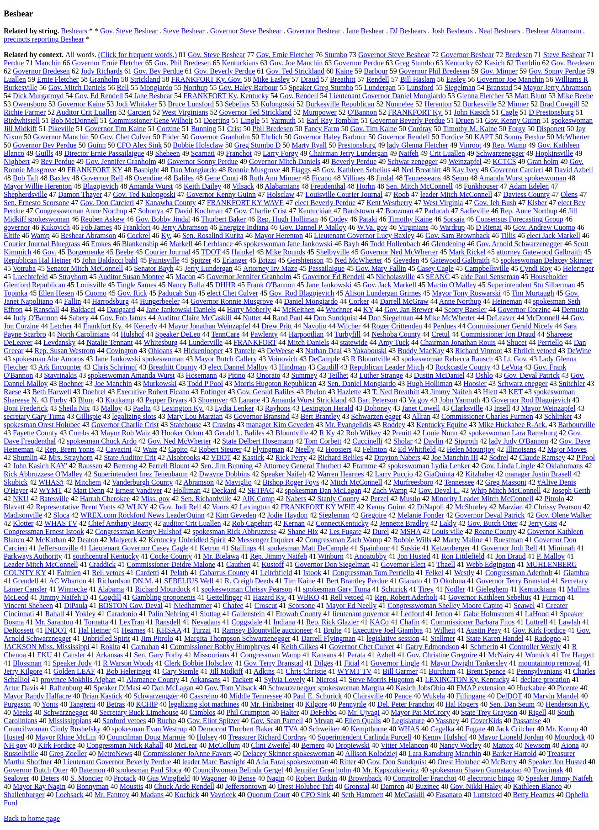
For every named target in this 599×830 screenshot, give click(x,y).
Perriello (550, 342)
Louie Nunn (440, 433)
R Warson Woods (128, 663)
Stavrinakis (60, 375)
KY (368, 309)
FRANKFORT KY (94, 170)
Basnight (146, 170)
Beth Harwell (51, 392)
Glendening (448, 244)
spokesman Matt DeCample (308, 548)
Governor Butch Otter (36, 770)
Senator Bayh (154, 268)
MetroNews (115, 753)
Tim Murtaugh (533, 293)
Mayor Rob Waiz (126, 433)
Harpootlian (306, 334)
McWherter (573, 137)
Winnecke (72, 589)
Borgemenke (85, 252)
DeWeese (280, 350)
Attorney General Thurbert (302, 466)
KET (516, 392)
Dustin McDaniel (439, 375)
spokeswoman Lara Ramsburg (512, 433)
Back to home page (32, 818)
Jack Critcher (515, 729)
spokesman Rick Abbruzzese (234, 531)
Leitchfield (276, 572)
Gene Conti (221, 178)
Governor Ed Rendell (333, 276)
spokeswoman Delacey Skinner (547, 260)
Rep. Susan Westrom (65, 350)
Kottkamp (119, 400)
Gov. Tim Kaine (373, 128)
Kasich (494, 63)
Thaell (445, 564)
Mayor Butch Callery (226, 359)
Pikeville (61, 128)
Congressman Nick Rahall (124, 745)
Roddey (393, 424)
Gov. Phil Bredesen (182, 63)
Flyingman (268, 449)
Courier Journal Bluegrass (42, 244)
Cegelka (442, 729)
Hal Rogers (461, 704)
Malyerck (123, 540)
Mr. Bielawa (221, 556)
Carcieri (139, 112)
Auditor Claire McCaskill (194, 318)
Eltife (12, 235)
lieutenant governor (361, 614)
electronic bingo (491, 778)
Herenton (438, 104)
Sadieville (474, 211)
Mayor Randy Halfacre (37, 696)
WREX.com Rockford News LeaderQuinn (142, 515)
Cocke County (171, 556)
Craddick (102, 564)
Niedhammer (193, 605)
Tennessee (459, 482)
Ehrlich (271, 137)
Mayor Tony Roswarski (466, 293)
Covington (122, 350)
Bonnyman (93, 786)
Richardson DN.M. (125, 581)
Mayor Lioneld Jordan (511, 737)
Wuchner (339, 309)
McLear (185, 745)
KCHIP (146, 704)
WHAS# (51, 482)
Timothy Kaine (410, 219)
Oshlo (484, 375)
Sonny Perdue (524, 137)
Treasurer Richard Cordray (267, 737)
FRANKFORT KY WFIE (318, 507)
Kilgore (316, 704)
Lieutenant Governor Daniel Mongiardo (387, 96)
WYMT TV (354, 671)
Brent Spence (486, 671)
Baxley (59, 178)
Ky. (166, 235)
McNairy (501, 655)
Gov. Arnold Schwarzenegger (519, 244)
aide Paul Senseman (490, 276)
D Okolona (449, 581)
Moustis (131, 786)
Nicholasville (395, 276)
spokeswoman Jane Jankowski (288, 244)
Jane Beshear (365, 31)
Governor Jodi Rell (509, 548)
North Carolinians (83, 334)
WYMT (50, 490)
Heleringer (578, 268)
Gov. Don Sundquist (396, 762)
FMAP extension (480, 688)
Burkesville (479, 104)
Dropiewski (353, 745)
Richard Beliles (340, 457)
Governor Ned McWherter (399, 252)
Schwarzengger (156, 696)
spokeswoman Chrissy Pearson (246, 589)
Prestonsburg (357, 145)
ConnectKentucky (342, 523)
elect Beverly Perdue (325, 202)
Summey (304, 375)
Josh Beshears (452, 31)
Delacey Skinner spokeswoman (288, 753)
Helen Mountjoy (471, 449)
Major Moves (567, 449)
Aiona (570, 745)
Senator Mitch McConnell (85, 268)
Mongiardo (156, 87)
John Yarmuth (460, 400)
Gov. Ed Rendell (98, 96)
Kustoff (272, 564)
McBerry (504, 762)
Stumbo (335, 54)
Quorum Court (268, 794)
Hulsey (206, 737)
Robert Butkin (316, 778)
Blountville (292, 433)
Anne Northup (460, 301)
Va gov (418, 400)
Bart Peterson (378, 400)
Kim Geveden (236, 515)
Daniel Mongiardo (311, 301)
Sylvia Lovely (284, 679)
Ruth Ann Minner (275, 178)
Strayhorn (72, 276)
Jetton (443, 614)
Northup (195, 87)
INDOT (56, 630)
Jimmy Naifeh (451, 392)
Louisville (91, 285)
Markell (181, 244)
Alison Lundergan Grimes (383, 293)
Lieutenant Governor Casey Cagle (138, 548)
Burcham (442, 671)
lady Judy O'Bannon (518, 441)
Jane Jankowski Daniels (181, 309)
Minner (518, 104)
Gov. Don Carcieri (107, 202)
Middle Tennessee (255, 696)
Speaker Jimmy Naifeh (559, 778)
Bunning (203, 128)
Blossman (27, 663)
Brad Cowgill (559, 104)
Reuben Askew (102, 219)
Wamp (40, 235)
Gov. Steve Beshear (129, 31)
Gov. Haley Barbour (247, 87)
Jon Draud (510, 556)
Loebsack (69, 794)
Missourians (211, 655)
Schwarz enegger (523, 383)
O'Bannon (362, 112)
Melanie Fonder (421, 515)
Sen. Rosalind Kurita (213, 235)
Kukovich (55, 227)
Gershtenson (305, 260)
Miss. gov (155, 498)
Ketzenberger (450, 548)
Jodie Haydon (287, 515)
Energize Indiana (244, 227)
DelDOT (509, 696)
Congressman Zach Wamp (343, 540)
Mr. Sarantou (54, 622)
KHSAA (168, 630)
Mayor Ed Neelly (351, 605)
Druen (465, 120)
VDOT (221, 457)
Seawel (524, 605)
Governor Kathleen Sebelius (489, 597)
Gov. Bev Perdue (158, 71)
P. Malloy (551, 556)
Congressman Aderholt (518, 572)
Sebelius (237, 104)
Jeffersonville (58, 548)
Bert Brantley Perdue (357, 581)
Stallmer (442, 638)
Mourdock (570, 737)
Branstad (499, 87)
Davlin (434, 441)
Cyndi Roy (536, 268)
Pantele (245, 350)
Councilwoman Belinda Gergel (237, 770)
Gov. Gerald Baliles (266, 392)
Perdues (444, 326)
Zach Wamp (390, 490)
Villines (353, 178)
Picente (567, 688)
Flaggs (301, 170)
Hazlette (349, 392)
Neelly (305, 449)
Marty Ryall (309, 145)
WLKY (137, 507)
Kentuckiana (537, 589)
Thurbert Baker (223, 219)
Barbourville (576, 424)
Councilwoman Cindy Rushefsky (52, 729)
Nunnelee (399, 104)
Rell (123, 87)
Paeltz (142, 408)
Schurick (395, 589)
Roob (401, 194)
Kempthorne (368, 729)
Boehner (70, 383)
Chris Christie (306, 671)
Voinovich (282, 359)
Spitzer (201, 260)
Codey (338, 219)
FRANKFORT (254, 342)
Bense (247, 778)
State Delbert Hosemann (257, 441)
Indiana (284, 622)
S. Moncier (86, 778)
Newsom (538, 745)
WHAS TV (60, 523)
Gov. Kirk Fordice (539, 630)
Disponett (550, 128)
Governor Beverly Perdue (407, 120)
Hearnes (133, 630)
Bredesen (518, 54)
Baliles (183, 178)
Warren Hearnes (340, 474)
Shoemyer (213, 400)
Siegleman (334, 515)
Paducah (436, 211)
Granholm (104, 79)
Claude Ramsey (542, 457)
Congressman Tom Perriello (373, 572)
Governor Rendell (403, 137)
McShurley (471, 507)
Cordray (420, 128)
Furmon (553, 597)
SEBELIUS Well (188, 581)
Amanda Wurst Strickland (308, 400)
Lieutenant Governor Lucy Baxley (364, 235)
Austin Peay (484, 630)
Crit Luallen (447, 153)
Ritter (347, 762)
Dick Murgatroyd (38, 96)
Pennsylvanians (539, 671)
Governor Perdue (359, 63)
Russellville (21, 753)
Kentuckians (240, 63)
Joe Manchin (113, 383)
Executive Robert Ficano (153, 392)
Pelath (179, 572)
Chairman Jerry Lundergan (348, 153)
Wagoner (214, 778)
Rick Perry (291, 457)
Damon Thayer (80, 194)
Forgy (516, 128)
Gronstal (356, 786)
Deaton (87, 540)
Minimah (561, 548)
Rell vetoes (108, 572)
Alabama (111, 589)
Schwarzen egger (376, 416)
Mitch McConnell (356, 482)
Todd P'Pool (205, 383)
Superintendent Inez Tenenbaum (141, 474)
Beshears (74, 31)
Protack (125, 778)
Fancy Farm (321, 128)
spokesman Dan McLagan (323, 490)
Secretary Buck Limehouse (138, 712)
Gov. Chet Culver (125, 137)
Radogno (547, 638)
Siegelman (460, 87)
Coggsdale (246, 622)
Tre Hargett (577, 655)
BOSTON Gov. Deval (130, 605)
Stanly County (339, 498)
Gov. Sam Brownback (457, 235)
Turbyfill (347, 334)
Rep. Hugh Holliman (287, 219)
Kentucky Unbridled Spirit (187, 540)
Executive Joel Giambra (388, 630)
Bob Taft (25, 178)
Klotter (23, 523)
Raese (12, 392)
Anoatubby (370, 556)
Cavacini (119, 449)
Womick (537, 655)
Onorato (268, 375)
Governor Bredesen (41, 71)
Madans (152, 794)
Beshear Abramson (553, 31)
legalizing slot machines (204, 704)
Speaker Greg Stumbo (321, 87)
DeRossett (19, 630)
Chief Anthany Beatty (120, 523)
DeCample (323, 359)
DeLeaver (500, 318)
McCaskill (409, 794)
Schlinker (558, 416)
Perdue (14, 63)
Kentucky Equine (441, 424)
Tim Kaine (299, 581)
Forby (58, 400)
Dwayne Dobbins (224, 474)
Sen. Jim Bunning (227, 466)
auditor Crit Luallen (192, 523)
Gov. (49, 252)
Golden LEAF (74, 671)
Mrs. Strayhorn (70, 457)
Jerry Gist (543, 523)
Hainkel (242, 252)
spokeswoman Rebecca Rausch (447, 359)
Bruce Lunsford (191, 104)
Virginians (413, 227)
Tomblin (527, 63)
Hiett (490, 392)
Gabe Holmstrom (488, 614)
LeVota (512, 367)
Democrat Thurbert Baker (235, 729)
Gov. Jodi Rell (180, 507)
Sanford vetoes (124, 720)
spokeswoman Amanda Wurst (131, 375)
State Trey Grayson (489, 712)
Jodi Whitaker (136, 104)
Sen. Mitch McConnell (419, 186)
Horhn (365, 186)
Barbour (375, 71)
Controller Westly (535, 646)
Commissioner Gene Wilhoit (151, 120)
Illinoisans (521, 449)
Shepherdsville (25, 194)
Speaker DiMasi (117, 688)
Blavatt (14, 507)
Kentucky (459, 63)
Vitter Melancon (404, 745)
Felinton (374, 449)
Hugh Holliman (429, 383)
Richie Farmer (25, 112)
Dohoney (377, 408)
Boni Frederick (26, 408)
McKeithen (298, 309)
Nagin (276, 778)
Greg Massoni (505, 482)
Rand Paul (287, 318)
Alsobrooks (183, 457)
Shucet (517, 342)
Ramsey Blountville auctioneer (267, 630)
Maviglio (238, 482)
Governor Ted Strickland (255, 112)
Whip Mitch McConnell (506, 490)
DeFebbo (323, 712)
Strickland (145, 79)
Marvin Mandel (555, 696)
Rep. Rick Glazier (332, 622)
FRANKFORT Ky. (415, 112)
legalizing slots (134, 416)
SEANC (438, 276)
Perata (356, 655)
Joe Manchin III (454, 457)
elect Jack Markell (553, 235)
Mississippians (69, 720)
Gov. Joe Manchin (296, 63)
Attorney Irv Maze (270, 268)
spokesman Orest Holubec (42, 424)
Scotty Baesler (465, 309)
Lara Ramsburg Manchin (444, 753)
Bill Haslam (417, 79)
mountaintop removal (549, 663)
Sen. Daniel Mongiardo (362, 383)
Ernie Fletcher (58, 79)
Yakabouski (369, 350)
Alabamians (282, 186)
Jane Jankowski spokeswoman (139, 359)
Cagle (509, 112)
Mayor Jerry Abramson (557, 87)
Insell (502, 408)
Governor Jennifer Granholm (249, 276)
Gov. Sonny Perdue (557, 71)
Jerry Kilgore (23, 671)
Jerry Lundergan (209, 268)
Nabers (296, 498)
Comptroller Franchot (424, 778)
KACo (379, 622)
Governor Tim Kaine (115, 128)
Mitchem (87, 482)
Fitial (352, 663)
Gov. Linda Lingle (508, 466)
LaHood (537, 614)
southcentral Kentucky (106, 556)
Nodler (455, 589)
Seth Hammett (362, 794)
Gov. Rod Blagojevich (301, 293)
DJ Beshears (408, 31)
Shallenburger (24, 794)
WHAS (408, 729)
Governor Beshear (313, 31)
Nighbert (17, 161)
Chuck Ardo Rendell (184, 786)
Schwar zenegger (412, 161)
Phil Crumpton (248, 712)
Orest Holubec (458, 762)
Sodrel (498, 457)
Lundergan (380, 87)
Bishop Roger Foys (291, 482)
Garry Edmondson (432, 646)
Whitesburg (160, 342)
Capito (178, 449)
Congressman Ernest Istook (44, 531)
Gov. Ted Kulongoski (144, 194)
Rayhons (278, 408)
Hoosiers (339, 449)
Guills (44, 153)
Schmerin (484, 646)
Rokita (110, 646)
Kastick (253, 457)
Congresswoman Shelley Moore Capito (445, 605)
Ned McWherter (358, 260)
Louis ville (447, 531)
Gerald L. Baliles (239, 433)
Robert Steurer (220, 449)
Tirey (426, 589)
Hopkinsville (554, 153)
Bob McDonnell (74, 120)
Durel (380, 531)
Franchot (239, 153)
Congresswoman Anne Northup (81, 211)
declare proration (545, 679)
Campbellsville (487, 268)
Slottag (210, 614)
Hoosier (475, 383)
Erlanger (234, 260)
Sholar (403, 441)
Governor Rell (102, 178)
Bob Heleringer (128, 671)
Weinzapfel (465, 161)
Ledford (412, 614)
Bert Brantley (320, 416)
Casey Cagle (435, 268)
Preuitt (402, 433)
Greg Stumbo (414, 63)
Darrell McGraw (404, 301)
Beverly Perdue (353, 161)
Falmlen (69, 572)
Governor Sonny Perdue (202, 161)
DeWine (579, 350)
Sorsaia (454, 219)
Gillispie (88, 416)
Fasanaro (449, 794)
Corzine (168, 128)
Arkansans (205, 679)
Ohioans (160, 350)
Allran (421, 416)
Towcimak (547, 770)
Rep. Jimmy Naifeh (278, 556)
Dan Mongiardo (193, 170)
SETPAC (260, 490)
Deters (49, 778)
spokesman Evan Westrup (149, 729)
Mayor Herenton (278, 235)
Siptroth (466, 441)
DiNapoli (430, 507)
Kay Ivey (465, 170)
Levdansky (59, 342)
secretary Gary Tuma (34, 416)
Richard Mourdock (162, 589)
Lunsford (420, 87)
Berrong (125, 466)
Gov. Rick (132, 293)
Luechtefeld (30, 276)
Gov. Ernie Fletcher (285, 54)
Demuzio (575, 309)
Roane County (495, 531)
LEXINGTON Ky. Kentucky (467, 679)
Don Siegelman (390, 318)
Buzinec (427, 786)
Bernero (313, 745)
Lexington (255, 507)
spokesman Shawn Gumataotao (476, 770)
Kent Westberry (389, 202)
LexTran (131, 622)
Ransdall (46, 309)
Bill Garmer (400, 671)
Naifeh (409, 153)
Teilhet (338, 375)
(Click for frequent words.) (137, 54)
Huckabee (531, 688)
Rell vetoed (347, 597)
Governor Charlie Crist (125, 424)
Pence (403, 696)
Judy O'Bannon (35, 318)
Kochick (187, 794)
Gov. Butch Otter (492, 523)
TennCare (225, 334)
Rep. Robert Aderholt (406, 597)
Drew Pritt (276, 326)
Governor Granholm (220, 137)
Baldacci (82, 309)
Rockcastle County (462, 367)
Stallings (243, 548)
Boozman (399, 211)
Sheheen (167, 153)
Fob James (96, 227)
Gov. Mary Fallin (380, 268)
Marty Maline (462, 540)
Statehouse (185, 424)
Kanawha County (170, 202)
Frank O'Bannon (271, 285)
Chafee (233, 605)
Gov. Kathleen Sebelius (356, 170)
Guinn (97, 145)
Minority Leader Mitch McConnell (482, 498)
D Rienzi (489, 227)
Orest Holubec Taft (305, 786)
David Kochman (199, 211)
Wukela (434, 696)
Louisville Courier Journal (343, 194)
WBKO (308, 597)
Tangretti (82, 704)
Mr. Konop (562, 729)
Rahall (54, 614)
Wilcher (348, 326)
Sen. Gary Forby (158, 655)
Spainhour (375, 548)
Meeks (22, 712)
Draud (310, 79)
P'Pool (585, 457)
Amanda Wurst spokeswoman (522, 178)
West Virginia (443, 202)
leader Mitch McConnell (456, 194)
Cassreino (204, 696)
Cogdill (110, 597)
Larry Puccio (394, 474)
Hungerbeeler (160, 301)
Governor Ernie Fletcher (107, 63)
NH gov (15, 745)
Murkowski (160, 383)
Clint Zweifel (270, 745)
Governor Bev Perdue (45, 145)
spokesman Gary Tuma (337, 589)
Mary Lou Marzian (195, 416)
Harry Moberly (248, 309)
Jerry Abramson (184, 227)
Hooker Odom (182, 433)
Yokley (85, 614)
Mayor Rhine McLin (65, 737)
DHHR (225, 285)
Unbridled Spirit (106, 638)
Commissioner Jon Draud (498, 334)
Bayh (351, 244)
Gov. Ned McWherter (179, 441)
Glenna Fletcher (480, 96)
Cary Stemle (180, 671)
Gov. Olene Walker (563, 515)
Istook (312, 572)
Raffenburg (65, 688)
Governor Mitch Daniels (284, 161)
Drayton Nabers (397, 457)
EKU (44, 655)
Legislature (408, 720)
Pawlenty (264, 334)
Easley (456, 79)
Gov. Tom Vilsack (231, 688)
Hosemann (201, 375)
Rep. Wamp (509, 145)
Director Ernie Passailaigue (104, 153)
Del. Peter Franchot (406, 704)
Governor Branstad (261, 416)
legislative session (392, 638)
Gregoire (373, 515)
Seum (460, 178)
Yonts (50, 704)
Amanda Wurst (151, 186)
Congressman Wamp (270, 655)
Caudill (328, 367)
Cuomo (95, 293)
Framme (364, 466)
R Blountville (371, 359)
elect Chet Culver (232, 293)
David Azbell (573, 170)
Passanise (527, 720)
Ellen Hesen (56, 293)
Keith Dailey (202, 186)
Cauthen (238, 564)
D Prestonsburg (551, 112)
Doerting (217, 120)
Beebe (124, 252)
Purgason (17, 704)
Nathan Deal (323, 350)
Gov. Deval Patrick (532, 375)
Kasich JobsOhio (420, 688)
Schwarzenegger (500, 153)
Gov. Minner (499, 71)
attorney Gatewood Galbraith (539, 252)
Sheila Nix (74, 408)
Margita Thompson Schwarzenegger (237, 638)
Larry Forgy (280, 153)
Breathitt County (172, 367)
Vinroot (470, 145)
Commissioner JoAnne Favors (187, 753)
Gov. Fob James (123, 318)
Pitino (236, 375)
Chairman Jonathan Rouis (458, 342)
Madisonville (23, 515)
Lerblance (218, 244)
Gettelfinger (224, 597)
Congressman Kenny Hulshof (138, 531)
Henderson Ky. (567, 704)
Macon (185, 276)
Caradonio (121, 614)
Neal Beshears (499, 31)
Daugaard (120, 309)
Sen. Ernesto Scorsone (36, 202)
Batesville (54, 498)
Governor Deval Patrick (490, 515)
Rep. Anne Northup (528, 211)
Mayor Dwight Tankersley (468, 663)
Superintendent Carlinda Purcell (364, 737)
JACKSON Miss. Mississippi (47, 646)
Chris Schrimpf (114, 367)
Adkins (264, 671)
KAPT (483, 137)
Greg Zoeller (68, 753)
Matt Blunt (530, 96)
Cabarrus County (224, 572)
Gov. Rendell (299, 96)
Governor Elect (403, 564)
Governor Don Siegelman (332, 564)
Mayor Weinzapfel (548, 408)
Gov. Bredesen (572, 63)
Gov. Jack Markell (390, 285)
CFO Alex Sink (139, 145)
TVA (291, 729)
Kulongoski (277, 104)
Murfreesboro (413, 482)
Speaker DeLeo (178, 334)
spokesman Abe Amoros (48, 359)
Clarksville (467, 408)
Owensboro (30, 104)
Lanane (249, 400)
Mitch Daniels (308, 342)
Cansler (74, 655)
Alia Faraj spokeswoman (292, 762)
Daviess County (526, 194)
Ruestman (508, 540)
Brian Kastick (102, 696)
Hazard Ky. (269, 597)
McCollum (224, 745)
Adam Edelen (529, 186)
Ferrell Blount (169, 466)
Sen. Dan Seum (512, 704)
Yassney (447, 720)
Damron (392, 786)
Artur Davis (21, 688)
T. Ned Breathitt (395, 392)
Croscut (265, 605)
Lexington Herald (327, 408)
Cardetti (147, 572)
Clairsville (368, 696)
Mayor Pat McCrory (420, 712)
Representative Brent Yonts (76, 507)
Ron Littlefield (463, 556)
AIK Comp (258, 498)
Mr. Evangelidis (348, 424)
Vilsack (243, 186)
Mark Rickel (467, 252)
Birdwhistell (22, 120)
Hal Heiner (94, 630)
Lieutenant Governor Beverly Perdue (117, 762)
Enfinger (213, 392)
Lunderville (206, 342)
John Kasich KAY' (40, 466)
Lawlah (569, 622)
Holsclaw (280, 194)
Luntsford (487, 794)
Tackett (242, 679)
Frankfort (136, 227)
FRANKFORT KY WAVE (245, 202)
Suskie (410, 548)
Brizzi (267, 260)
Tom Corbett (322, 441)
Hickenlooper (203, 350)
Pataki (368, 219)
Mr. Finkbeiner (272, 704)
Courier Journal (167, 252)
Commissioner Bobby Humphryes (220, 646)
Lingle (250, 120)
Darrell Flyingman (328, 638)
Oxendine (148, 178)
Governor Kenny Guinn (221, 194)
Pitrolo (554, 498)
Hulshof (132, 334)
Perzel (380, 498)
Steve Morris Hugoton (381, 679)
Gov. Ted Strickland (295, 71)
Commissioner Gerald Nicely (510, 326)
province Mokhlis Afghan (78, 679)
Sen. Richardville (206, 498)
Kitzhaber (479, 474)
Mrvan (324, 720)
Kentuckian (315, 211)
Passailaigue (326, 268)
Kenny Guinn (386, 507)
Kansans (324, 655)
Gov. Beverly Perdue (224, 71)
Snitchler (572, 383)
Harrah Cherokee (105, 498)
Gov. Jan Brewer (408, 309)
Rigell (537, 712)
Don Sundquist (335, 318)
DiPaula (76, 605)
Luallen (15, 79)
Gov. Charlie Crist (260, 211)
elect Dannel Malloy (238, 367)
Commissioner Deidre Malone (171, 564)
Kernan (294, 523)
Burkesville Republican (340, 104)
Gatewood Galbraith (460, 260)
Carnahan (145, 646)
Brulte (332, 630)
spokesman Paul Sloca (148, 770)
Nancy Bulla (185, 285)
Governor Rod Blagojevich (530, 400)
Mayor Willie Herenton (38, 186)
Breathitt (342, 79)
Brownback (365, 778)
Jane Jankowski (329, 285)
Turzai (201, 630)
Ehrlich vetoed (534, 350)
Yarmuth (283, 120)
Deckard (224, 490)
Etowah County (299, 614)
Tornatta (96, 622)
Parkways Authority (33, 556)
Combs (79, 433)
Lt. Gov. (516, 359)
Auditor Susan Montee (131, 276)
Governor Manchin (61, 137)
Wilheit (444, 630)
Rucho (166, 720)
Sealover (16, 778)
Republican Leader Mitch (387, 367)
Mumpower (319, 112)
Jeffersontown (245, 786)
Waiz (150, 449)
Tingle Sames (136, 285)
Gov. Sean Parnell (276, 720)
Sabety (79, 318)
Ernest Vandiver (139, 490)
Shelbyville (333, 252)
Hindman (292, 367)
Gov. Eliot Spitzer (213, 720)
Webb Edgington (490, 564)
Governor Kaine (81, 104)
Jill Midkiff (226, 671)
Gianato (410, 581)
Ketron (209, 548)
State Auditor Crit (130, 457)
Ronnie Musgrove (254, 170)
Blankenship (140, 244)
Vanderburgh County (142, 482)
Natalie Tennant (109, 342)
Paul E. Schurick (317, 696)
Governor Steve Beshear (245, 31)
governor (17, 227)
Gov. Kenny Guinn (513, 120)
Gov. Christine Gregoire (442, 655)
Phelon (316, 392)
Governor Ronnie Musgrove (232, 301)
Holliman (187, 490)
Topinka (15, 293)
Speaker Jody (72, 663)
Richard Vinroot (478, 350)
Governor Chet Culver (361, 646)
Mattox (502, 745)
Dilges (323, 663)
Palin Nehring (168, 614)
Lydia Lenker (234, 408)
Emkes (101, 244)
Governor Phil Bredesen (434, 71)
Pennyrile (352, 704)
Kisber (537, 202)
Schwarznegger (66, 712)
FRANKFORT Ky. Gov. (206, 79)
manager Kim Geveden (280, 424)
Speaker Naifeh (283, 474)
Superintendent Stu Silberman (531, 285)
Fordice (452, 137)
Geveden (406, 260)
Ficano (322, 178)
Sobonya (151, 211)
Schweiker (324, 729)
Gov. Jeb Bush (495, 202)
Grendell (25, 581)
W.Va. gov (372, 227)
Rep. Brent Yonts (70, 449)
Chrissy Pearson (557, 507)
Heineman (507, 301)
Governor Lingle (395, 663)
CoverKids (486, 720)
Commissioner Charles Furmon (487, 416)
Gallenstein (248, 614)
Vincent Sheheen (28, 605)
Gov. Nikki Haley (476, 786)
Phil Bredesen (272, 128)
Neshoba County (395, 334)
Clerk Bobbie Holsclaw (198, 663)
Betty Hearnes (533, 794)
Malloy (111, 408)
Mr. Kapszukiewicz (390, 770)
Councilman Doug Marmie (146, 737)
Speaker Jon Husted (557, 762)
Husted (14, 737)
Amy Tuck (393, 342)
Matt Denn (89, 490)
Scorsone (301, 605)
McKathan (50, 540)
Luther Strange (381, 375)
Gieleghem (492, 589)
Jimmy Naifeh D (63, 597)
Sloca (61, 515)
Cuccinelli (367, 441)
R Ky (327, 433)
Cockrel (138, 235)
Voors (220, 507)
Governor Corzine (524, 309)
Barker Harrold (514, 753)
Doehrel (94, 392)
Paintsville (164, 260)
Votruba (24, 268)
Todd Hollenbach (395, 244)
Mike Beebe (575, 96)
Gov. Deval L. (439, 490)
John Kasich (472, 112)
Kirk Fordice (56, 745)
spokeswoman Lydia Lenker (429, 466)
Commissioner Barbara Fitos (472, 622)
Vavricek (223, 794)
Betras (115, 704)
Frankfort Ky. (103, 326)
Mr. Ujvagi (364, 712)
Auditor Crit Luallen (86, 112)
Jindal (384, 178)
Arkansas (109, 655)
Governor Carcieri (516, 170)
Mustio (410, 498)
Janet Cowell (421, 408)
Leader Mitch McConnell (41, 564)
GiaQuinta (439, 474)
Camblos (203, 712)
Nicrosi (327, 679)
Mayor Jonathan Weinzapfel (209, 326)
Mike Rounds (285, 252)
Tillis (507, 235)
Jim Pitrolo (157, 638)
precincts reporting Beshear (44, 39)
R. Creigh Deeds (248, 581)
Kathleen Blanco (537, 786)
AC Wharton (67, 581)
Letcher (61, 326)
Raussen (90, 466)
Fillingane (471, 696)
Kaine (344, 71)
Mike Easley (271, 79)
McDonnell (543, 318)
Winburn (331, 556)
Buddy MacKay (421, 350)
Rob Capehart (252, 523)
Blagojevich (100, 186)
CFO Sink (315, 794)
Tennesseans (422, 178)
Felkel (434, 572)
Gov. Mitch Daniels (77, 87)
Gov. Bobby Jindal (163, 219)
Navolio (315, 326)
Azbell (386, 655)
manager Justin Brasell (538, 474)
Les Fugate (345, 531)
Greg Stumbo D (257, 145)
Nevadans (205, 622)
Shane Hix (302, 531)
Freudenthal (327, 186)
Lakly (448, 523)
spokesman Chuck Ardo (102, 441)
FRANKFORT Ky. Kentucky (226, 96)
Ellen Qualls (363, 720)
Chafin (410, 622)
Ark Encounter (60, 367)
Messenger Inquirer (265, 540)
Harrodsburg (110, 301)
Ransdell (167, 622)
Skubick (15, 482)
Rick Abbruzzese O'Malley (43, 474)
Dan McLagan (173, 688)
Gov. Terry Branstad (273, 663)
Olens (569, 194)
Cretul (440, 334)
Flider (170, 137)
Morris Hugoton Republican (275, 383)
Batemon (92, 770)
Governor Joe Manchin (510, 79)
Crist (234, 128)
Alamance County (152, 679)
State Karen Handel (494, 638)
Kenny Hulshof (444, 737)
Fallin (72, 301)
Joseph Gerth (571, 490)
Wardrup (452, 227)
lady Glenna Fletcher (417, 145)
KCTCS (504, 161)
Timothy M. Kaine (470, 128)
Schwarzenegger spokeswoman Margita (326, 688)
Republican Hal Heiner (37, 260)
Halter (290, 712)
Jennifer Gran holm (322, 770)
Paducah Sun (177, 293)
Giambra (576, 572)
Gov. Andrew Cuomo (544, 227)
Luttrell (536, 622)
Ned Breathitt (421, 170)
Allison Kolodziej (371, 753)
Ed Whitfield (417, 449)
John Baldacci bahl (110, 260)
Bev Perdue (57, 161)
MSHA (410, 531)
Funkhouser (481, 186)
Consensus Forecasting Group (519, 219)
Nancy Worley (460, 745)
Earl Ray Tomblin (333, 120)
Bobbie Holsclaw (198, 145)
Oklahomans (564, 466)
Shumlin (25, 457)
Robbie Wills (412, 540)
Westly (464, 572)
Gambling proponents (164, 597)
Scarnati (203, 153)
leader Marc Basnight (213, 762)
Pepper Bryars (166, 400)
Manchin (48, 63)
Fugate (475, 729)
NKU (21, 498)
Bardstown (358, 211)
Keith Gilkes (299, 646)
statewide (353, 342)
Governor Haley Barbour (329, 137)
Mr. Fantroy (112, 794)
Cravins (223, 424)
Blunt (86, 400)
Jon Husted (414, 556)
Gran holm (543, 161)
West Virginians (185, 112)
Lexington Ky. (183, 408)
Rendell (377, 79)
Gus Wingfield (168, 778)
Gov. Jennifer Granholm (120, 161)
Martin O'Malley (451, 285)
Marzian (510, 507)
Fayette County (35, 433)
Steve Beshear (184, 31)
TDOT (210, 252)
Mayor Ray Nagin (39, 786)
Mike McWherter (450, 318)
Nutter (252, 318)
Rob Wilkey (363, 433)
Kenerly (146, 326)
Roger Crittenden (396, 326)
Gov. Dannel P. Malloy (313, 227)
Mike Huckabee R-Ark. (512, 424)
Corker (359, 301)
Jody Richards (101, 71)
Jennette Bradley (404, 523)
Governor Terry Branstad (512, 581)
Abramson (198, 482)
